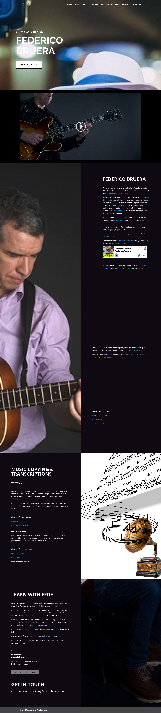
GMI (129, 268)
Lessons (94, 4)
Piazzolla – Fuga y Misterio (21, 525)
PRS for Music (97, 420)
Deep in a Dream (17, 553)
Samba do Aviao (17, 557)
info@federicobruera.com (50, 691)
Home (69, 4)
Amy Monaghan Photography (34, 710)
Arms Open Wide (118, 211)
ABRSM (45, 629)
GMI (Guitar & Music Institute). (116, 193)
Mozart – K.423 (16, 521)
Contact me (136, 4)
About (85, 4)
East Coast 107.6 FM (118, 243)
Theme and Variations (103, 357)
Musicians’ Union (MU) (100, 415)
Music (77, 4)
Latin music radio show (126, 241)
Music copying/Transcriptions (114, 4)
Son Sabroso (120, 220)
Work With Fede (30, 64)
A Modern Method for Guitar (25, 672)
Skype (48, 636)
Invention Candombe (139, 355)
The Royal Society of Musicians (103, 424)
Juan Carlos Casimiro (132, 350)
